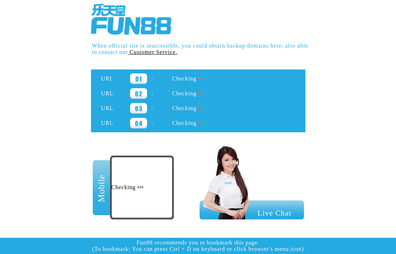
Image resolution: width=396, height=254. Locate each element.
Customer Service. (152, 52)
